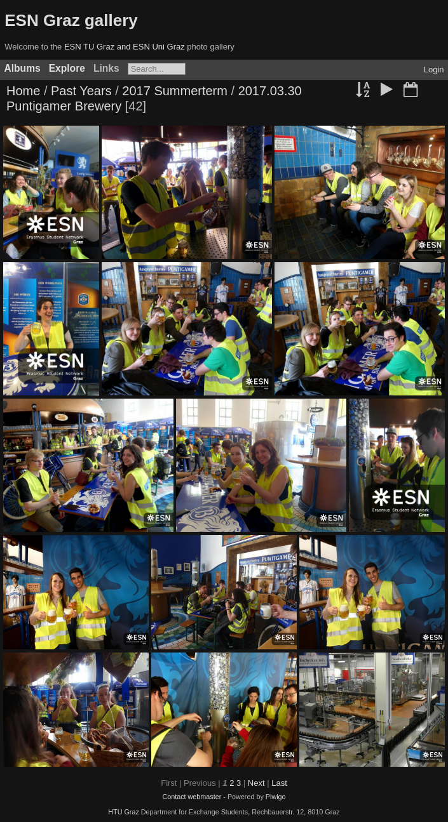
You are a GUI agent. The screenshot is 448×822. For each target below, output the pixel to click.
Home (23, 91)
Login (434, 69)
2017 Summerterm (174, 91)
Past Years (81, 91)
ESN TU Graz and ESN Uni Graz (124, 46)
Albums (22, 68)
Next (256, 783)
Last (279, 783)
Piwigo (276, 796)
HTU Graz (123, 812)
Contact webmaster (191, 796)
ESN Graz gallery (71, 20)
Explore (67, 68)
